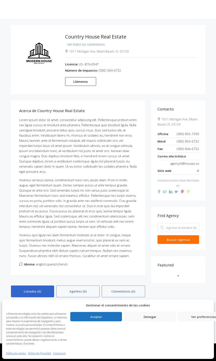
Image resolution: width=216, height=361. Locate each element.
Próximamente (130, 9)
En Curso (92, 9)
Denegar (150, 317)
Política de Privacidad (39, 353)
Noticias (149, 9)
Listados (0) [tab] (32, 291)
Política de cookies (16, 353)
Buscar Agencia (178, 239)
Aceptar (96, 317)
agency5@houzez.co (184, 163)
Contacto (164, 9)
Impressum (59, 353)
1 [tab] (180, 276)
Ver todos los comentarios (86, 44)
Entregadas (109, 9)
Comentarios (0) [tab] (123, 291)
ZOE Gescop (74, 9)
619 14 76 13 (22, 28)
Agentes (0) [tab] (78, 291)
